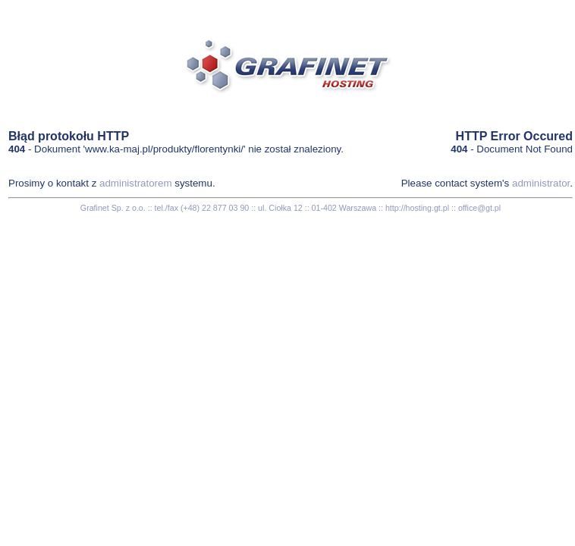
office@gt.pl (479, 207)
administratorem (135, 183)
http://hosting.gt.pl (417, 207)
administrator (541, 183)
